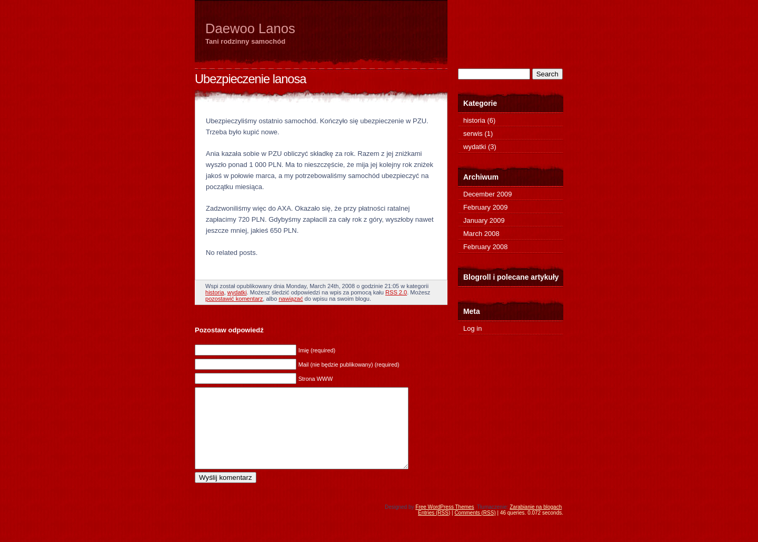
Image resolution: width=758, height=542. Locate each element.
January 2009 (484, 220)
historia (214, 292)
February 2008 (485, 247)
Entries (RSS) (434, 528)
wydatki (237, 292)
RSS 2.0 (396, 292)
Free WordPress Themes (444, 523)
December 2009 (487, 194)
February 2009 (485, 207)
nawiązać (290, 298)
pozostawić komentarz (234, 298)
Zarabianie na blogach (536, 523)
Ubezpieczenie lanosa (250, 79)
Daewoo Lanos (250, 28)
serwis (473, 133)
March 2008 (481, 234)
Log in (472, 328)
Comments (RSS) (474, 528)
